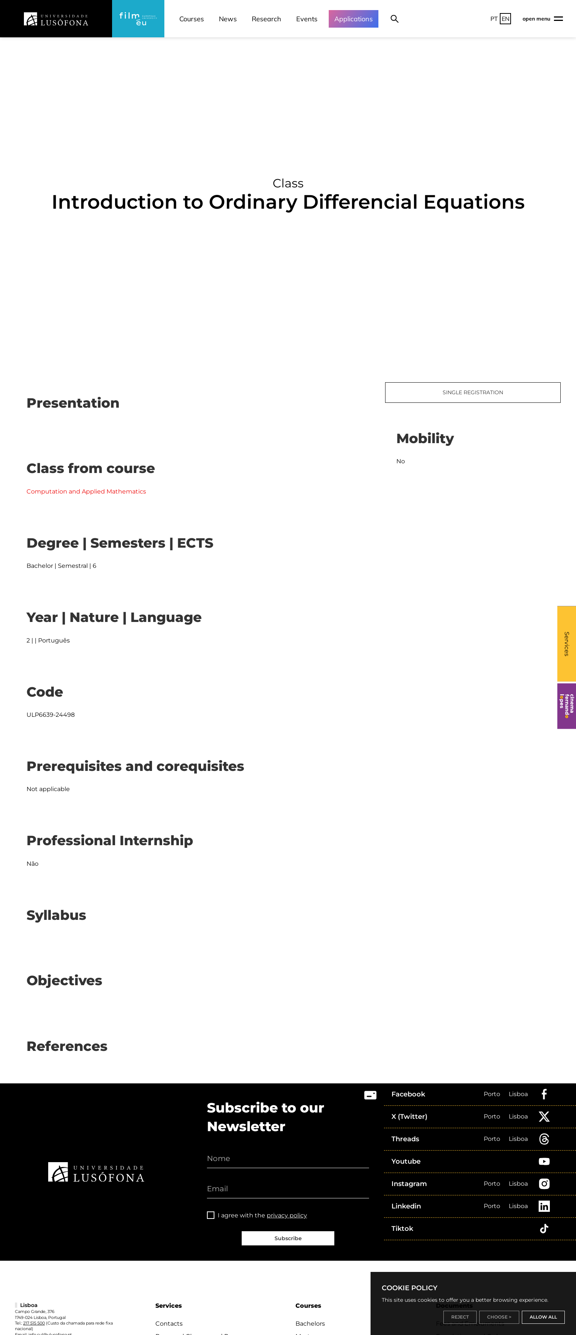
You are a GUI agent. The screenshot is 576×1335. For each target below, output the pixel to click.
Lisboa (518, 1094)
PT (494, 18)
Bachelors (310, 1323)
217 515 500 (34, 1323)
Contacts (169, 1323)
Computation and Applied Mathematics (86, 491)
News (228, 19)
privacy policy (287, 1215)
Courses (191, 19)
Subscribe (288, 1238)
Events (307, 19)
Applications (353, 19)
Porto (492, 1094)
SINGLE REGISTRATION (473, 392)
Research (266, 19)
